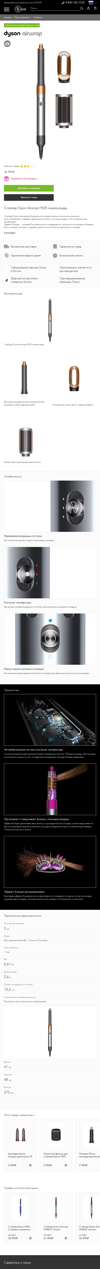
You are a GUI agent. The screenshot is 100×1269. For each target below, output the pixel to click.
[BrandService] (21, 9)
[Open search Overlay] (56, 8)
